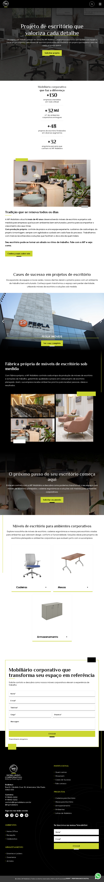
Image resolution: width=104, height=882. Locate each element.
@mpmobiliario (11, 805)
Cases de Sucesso (63, 780)
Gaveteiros (11, 857)
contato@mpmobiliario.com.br (18, 802)
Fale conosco (60, 783)
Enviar (52, 734)
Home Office (12, 831)
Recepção (11, 835)
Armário (10, 861)
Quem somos (61, 772)
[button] (101, 321)
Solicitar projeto (52, 53)
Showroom (59, 776)
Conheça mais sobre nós (19, 253)
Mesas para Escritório (64, 802)
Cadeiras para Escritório (65, 798)
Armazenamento (62, 806)
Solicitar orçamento (52, 500)
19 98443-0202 (11, 797)
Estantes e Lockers (14, 853)
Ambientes (60, 809)
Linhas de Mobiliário (63, 813)
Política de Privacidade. (58, 879)
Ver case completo (52, 343)
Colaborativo (12, 839)
